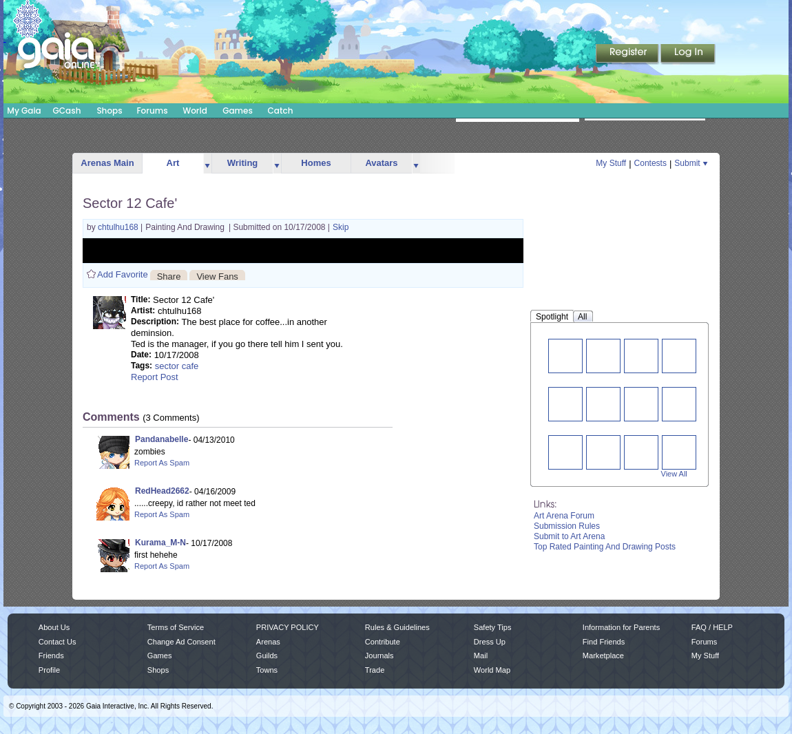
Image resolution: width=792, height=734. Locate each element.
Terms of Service (175, 627)
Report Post (154, 377)
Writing (242, 163)
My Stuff (611, 163)
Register (628, 54)
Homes (316, 163)
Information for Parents (621, 627)
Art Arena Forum (564, 516)
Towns (267, 670)
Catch (280, 110)
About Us (54, 627)
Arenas (268, 642)
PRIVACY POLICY (287, 627)
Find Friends (604, 642)
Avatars (381, 163)
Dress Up (490, 642)
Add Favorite (122, 274)
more (207, 164)
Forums (151, 110)
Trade (374, 670)
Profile (49, 670)
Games (237, 110)
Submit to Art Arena (569, 536)
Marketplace (603, 655)
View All (674, 474)
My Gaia (24, 110)
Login (688, 54)
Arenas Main (107, 163)
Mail (481, 655)
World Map (492, 670)
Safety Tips (493, 627)
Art (173, 163)
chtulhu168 (119, 227)
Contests (650, 163)
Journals (379, 655)
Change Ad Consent (181, 642)
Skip (340, 227)
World (195, 110)
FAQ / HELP (712, 627)
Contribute (382, 642)
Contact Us (57, 642)
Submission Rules (567, 526)
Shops (109, 110)
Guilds (267, 655)
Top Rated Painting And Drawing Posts (605, 547)
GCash (67, 110)
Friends (51, 655)
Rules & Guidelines (397, 627)
